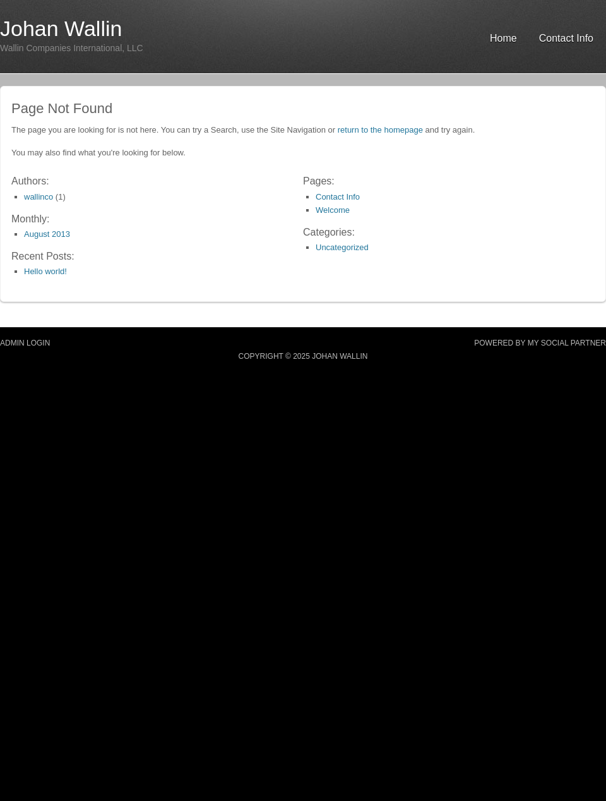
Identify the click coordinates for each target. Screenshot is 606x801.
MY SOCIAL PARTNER (567, 343)
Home (503, 38)
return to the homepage (380, 130)
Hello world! (45, 271)
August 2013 (47, 234)
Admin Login (25, 343)
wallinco (38, 197)
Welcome (333, 210)
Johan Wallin (61, 28)
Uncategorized (342, 247)
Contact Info (566, 38)
